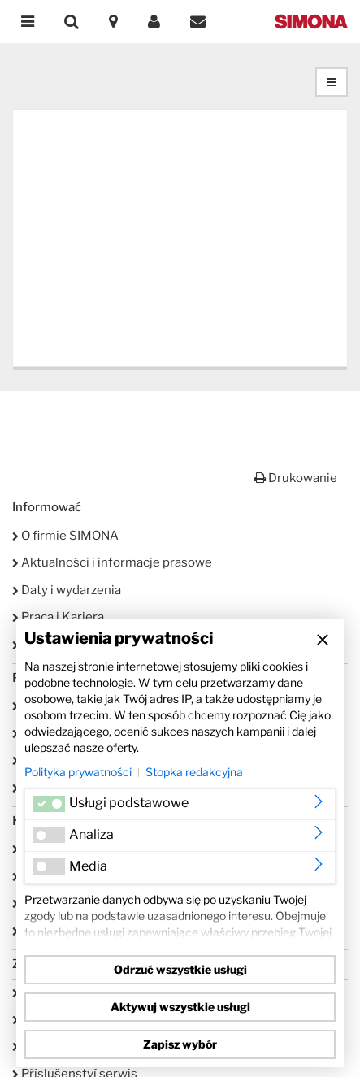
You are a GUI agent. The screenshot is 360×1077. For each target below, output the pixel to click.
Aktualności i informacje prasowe (112, 562)
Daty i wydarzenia (66, 590)
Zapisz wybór (180, 1044)
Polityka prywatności (78, 772)
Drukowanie (295, 478)
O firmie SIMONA (65, 535)
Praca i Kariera (58, 617)
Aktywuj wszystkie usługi (180, 1007)
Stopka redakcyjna (194, 772)
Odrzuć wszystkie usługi (180, 969)
